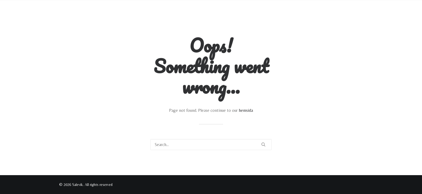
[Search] (211, 144)
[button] (263, 144)
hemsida (246, 110)
